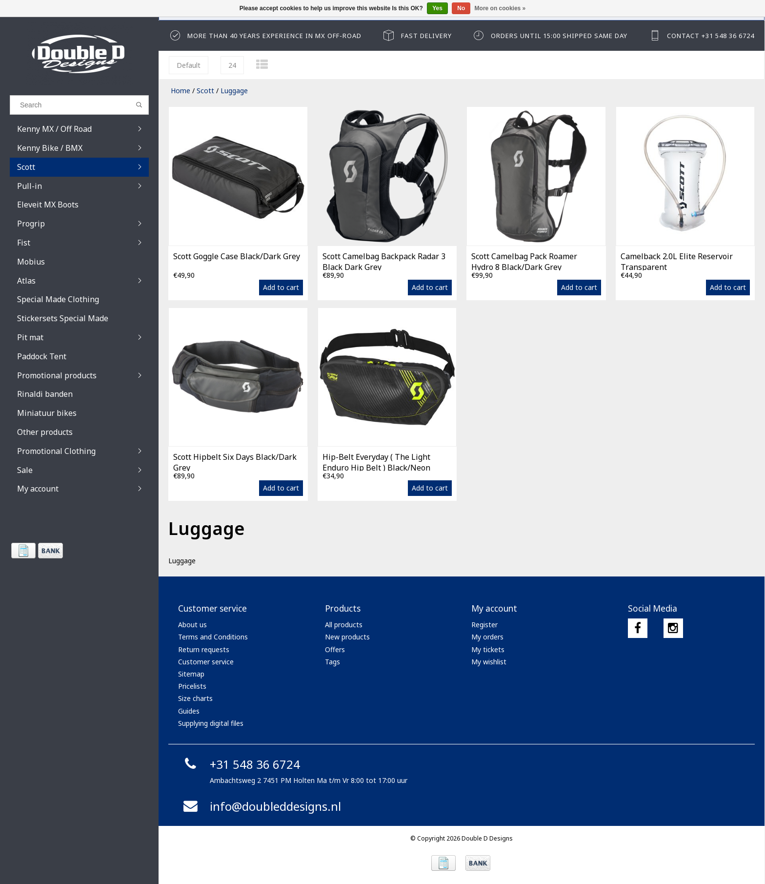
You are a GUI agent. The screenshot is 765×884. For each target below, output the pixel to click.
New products (347, 636)
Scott (205, 90)
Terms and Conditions (213, 636)
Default (189, 65)
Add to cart (281, 287)
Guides (189, 711)
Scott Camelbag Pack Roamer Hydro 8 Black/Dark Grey (524, 260)
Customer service (206, 661)
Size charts (195, 698)
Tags (332, 661)
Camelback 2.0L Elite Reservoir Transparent (677, 260)
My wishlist (488, 661)
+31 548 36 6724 (240, 764)
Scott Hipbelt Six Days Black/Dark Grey (235, 461)
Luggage (234, 90)
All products (343, 624)
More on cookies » (500, 8)
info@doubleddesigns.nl (261, 806)
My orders (487, 636)
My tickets (487, 649)
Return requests (203, 649)
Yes (437, 8)
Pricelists (192, 686)
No (461, 8)
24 (232, 65)
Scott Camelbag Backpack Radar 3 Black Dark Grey (383, 260)
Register (484, 624)
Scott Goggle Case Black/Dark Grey (236, 256)
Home (180, 90)
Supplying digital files (210, 723)
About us (192, 624)
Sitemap (191, 673)
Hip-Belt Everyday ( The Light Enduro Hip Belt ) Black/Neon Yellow (376, 461)
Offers (335, 649)
